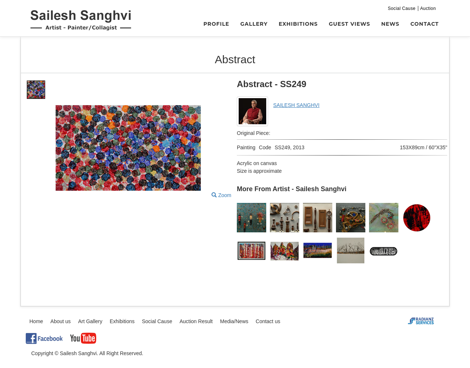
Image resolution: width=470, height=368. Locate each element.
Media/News (234, 321)
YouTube (83, 338)
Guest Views (349, 24)
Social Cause (402, 8)
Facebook (44, 338)
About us (60, 321)
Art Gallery (90, 321)
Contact (425, 24)
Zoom (221, 195)
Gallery (254, 24)
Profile (216, 24)
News (390, 24)
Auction (428, 8)
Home (36, 321)
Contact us (268, 321)
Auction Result (196, 321)
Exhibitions (298, 24)
